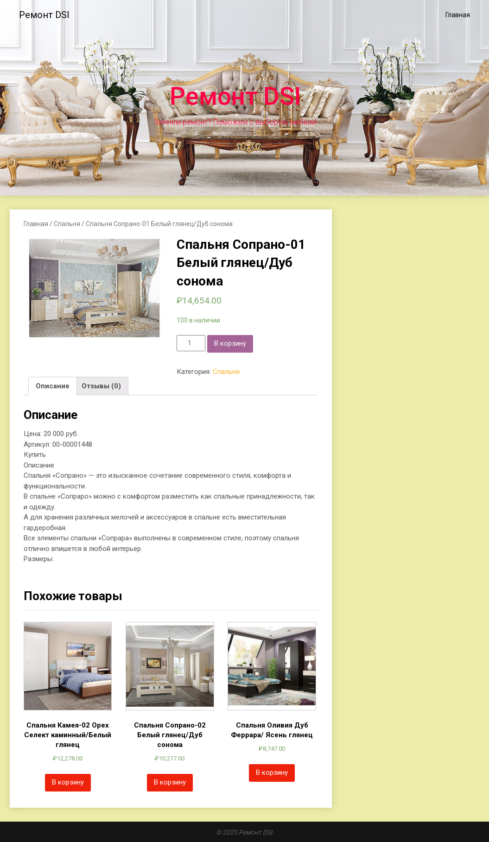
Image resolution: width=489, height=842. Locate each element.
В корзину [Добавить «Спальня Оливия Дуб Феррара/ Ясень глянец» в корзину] (272, 772)
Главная (457, 15)
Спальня (67, 224)
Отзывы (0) (101, 386)
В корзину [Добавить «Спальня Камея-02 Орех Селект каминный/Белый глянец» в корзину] (68, 782)
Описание (53, 386)
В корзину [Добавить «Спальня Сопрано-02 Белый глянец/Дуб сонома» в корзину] (170, 782)
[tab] (52, 386)
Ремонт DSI (44, 14)
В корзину (230, 343)
